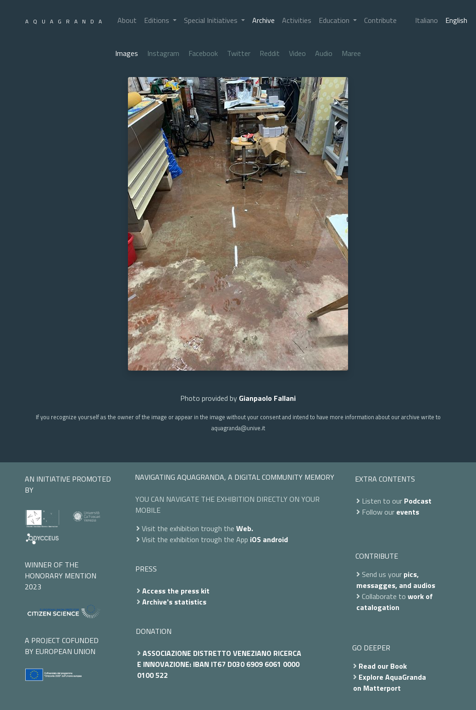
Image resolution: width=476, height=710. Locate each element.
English (456, 20)
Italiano (426, 20)
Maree (351, 53)
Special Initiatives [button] (211, 20)
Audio (323, 53)
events (407, 511)
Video (297, 53)
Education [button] (335, 20)
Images (126, 53)
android (275, 539)
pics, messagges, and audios (395, 580)
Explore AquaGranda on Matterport (389, 682)
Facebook (203, 53)
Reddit (270, 53)
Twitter (238, 53)
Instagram (163, 53)
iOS (255, 539)
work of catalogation (394, 602)
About (127, 20)
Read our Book (383, 665)
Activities (296, 20)
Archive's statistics (174, 601)
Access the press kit (176, 590)
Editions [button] (157, 20)
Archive (263, 20)
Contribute (380, 20)
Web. (244, 528)
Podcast (418, 500)
